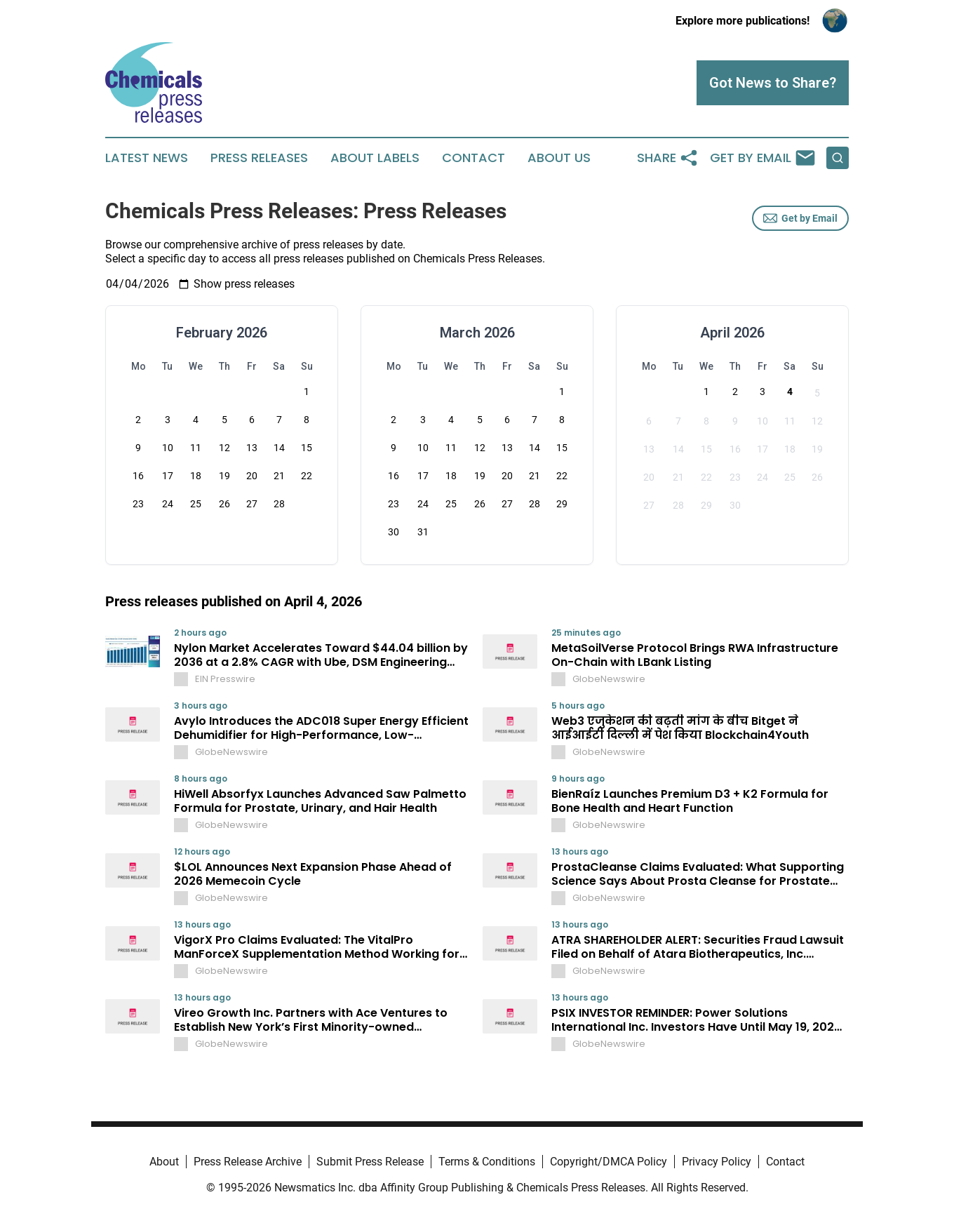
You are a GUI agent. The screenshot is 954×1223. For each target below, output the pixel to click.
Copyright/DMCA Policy (608, 1161)
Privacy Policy (716, 1161)
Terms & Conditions (486, 1161)
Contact (473, 158)
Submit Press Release (370, 1161)
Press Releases (259, 158)
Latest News (146, 158)
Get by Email (800, 218)
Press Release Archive (248, 1161)
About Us (559, 158)
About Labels (374, 158)
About (164, 1161)
